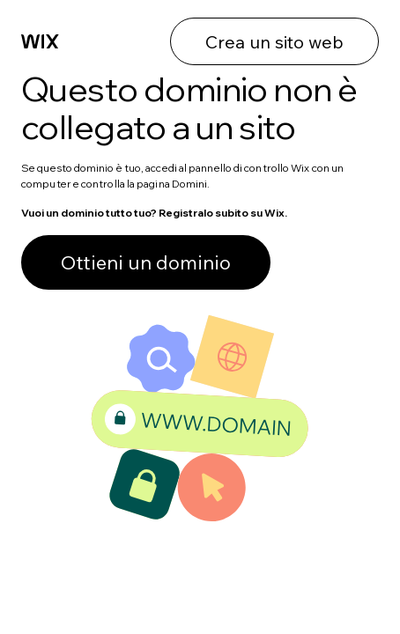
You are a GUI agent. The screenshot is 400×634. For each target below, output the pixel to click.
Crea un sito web (274, 42)
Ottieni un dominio (146, 262)
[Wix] (40, 41)
